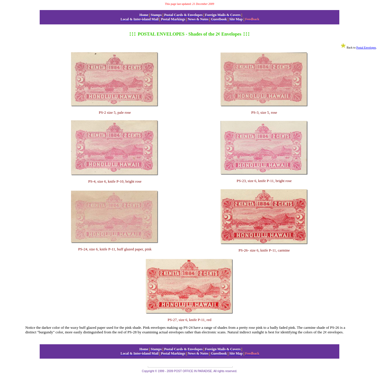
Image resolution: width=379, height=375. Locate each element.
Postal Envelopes (366, 47)
